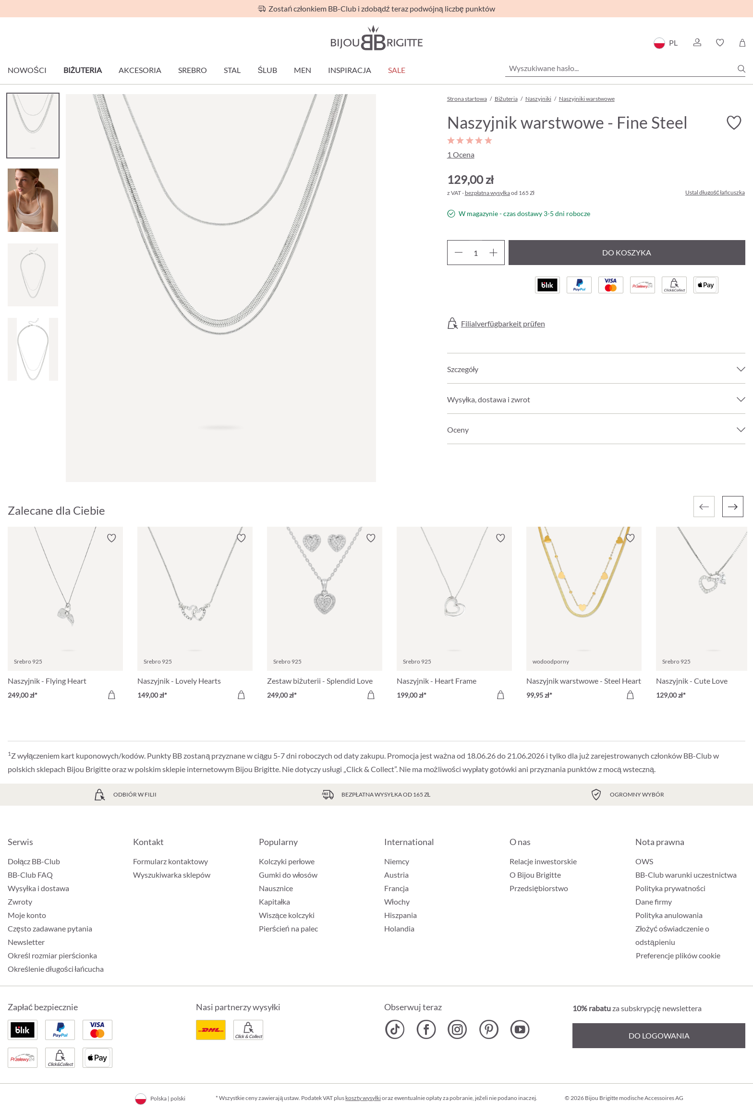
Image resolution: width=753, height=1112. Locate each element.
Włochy (397, 901)
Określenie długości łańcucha (56, 968)
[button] (696, 42)
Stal (232, 69)
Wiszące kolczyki (287, 914)
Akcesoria (140, 69)
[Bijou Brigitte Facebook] (426, 1029)
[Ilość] (476, 252)
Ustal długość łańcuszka (715, 192)
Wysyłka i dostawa (38, 888)
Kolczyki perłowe (287, 861)
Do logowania (659, 1035)
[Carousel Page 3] (33, 274)
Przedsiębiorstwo (539, 888)
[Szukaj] (741, 68)
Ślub (267, 69)
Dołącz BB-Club (34, 861)
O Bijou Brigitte (535, 874)
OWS (644, 861)
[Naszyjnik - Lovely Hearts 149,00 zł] (195, 618)
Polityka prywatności (670, 888)
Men (302, 69)
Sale (396, 69)
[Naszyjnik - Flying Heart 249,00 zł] (65, 618)
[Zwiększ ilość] (493, 252)
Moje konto (27, 914)
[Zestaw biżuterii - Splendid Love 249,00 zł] (324, 618)
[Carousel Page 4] (33, 349)
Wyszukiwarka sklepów (171, 874)
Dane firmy (653, 901)
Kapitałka (275, 901)
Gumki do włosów (288, 874)
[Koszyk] (742, 42)
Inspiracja (349, 69)
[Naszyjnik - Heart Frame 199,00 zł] (454, 618)
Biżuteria (82, 69)
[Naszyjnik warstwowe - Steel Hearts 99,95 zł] (584, 618)
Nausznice (276, 888)
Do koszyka (626, 252)
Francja (396, 888)
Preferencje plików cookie (678, 955)
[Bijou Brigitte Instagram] (457, 1029)
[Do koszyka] (111, 694)
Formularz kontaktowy (170, 861)
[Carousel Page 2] (33, 200)
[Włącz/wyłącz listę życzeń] (733, 122)
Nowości (27, 69)
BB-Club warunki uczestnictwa (686, 874)
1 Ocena (460, 154)
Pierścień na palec (288, 928)
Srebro (192, 69)
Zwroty (20, 901)
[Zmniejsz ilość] (458, 252)
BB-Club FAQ (30, 874)
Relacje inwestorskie (543, 861)
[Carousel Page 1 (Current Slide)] (33, 125)
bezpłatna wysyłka (487, 192)
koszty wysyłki (363, 1097)
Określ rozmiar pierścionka (52, 955)
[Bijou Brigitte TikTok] (395, 1029)
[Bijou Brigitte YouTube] (520, 1029)
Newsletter (26, 941)
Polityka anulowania (669, 914)
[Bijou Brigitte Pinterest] (488, 1029)
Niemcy (396, 861)
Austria (396, 874)
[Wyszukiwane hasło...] (625, 68)
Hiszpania (400, 914)
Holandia (399, 928)
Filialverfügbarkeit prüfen (503, 323)
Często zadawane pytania (50, 928)
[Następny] (732, 506)
